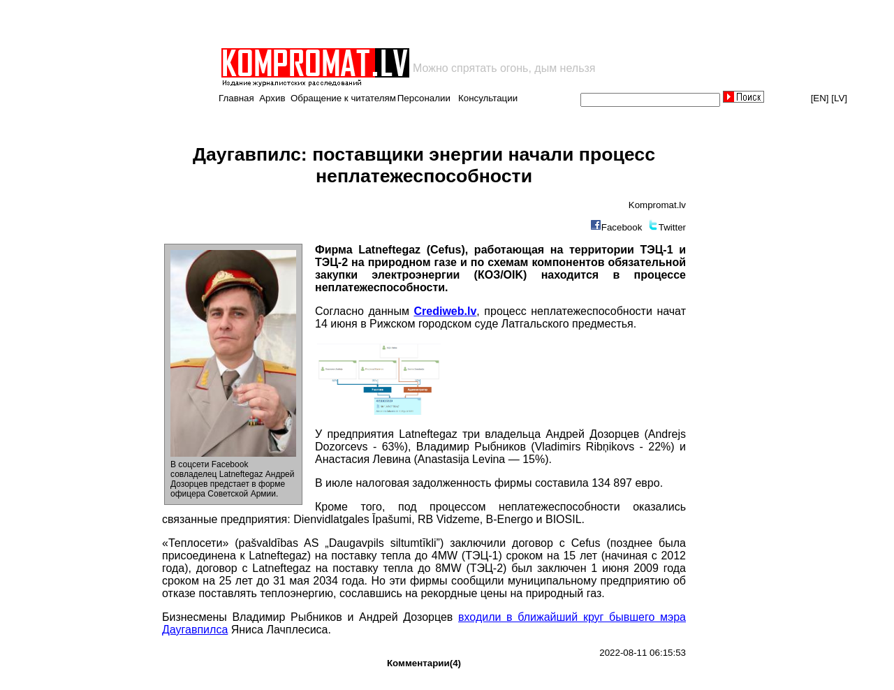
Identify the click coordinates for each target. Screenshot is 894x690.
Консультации (488, 98)
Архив (272, 98)
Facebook (622, 227)
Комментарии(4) (424, 663)
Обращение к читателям (343, 98)
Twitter (672, 227)
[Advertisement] (382, 24)
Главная (236, 98)
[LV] (839, 98)
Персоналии (423, 98)
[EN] (820, 98)
